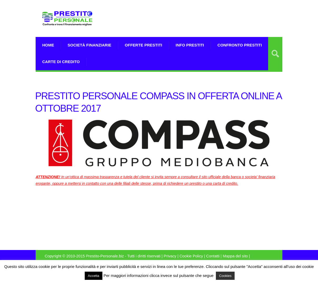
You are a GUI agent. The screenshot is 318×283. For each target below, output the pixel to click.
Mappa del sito (235, 256)
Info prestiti (190, 45)
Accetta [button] (93, 276)
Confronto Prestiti (239, 45)
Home (48, 45)
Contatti (213, 256)
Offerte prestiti (143, 45)
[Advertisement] (220, 25)
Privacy (170, 256)
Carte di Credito (61, 61)
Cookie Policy (191, 256)
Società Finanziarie (89, 45)
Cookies (225, 276)
